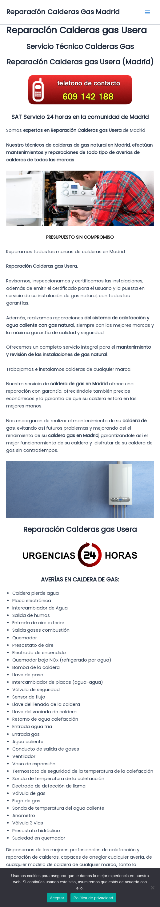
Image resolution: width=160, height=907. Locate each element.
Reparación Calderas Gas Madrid (63, 12)
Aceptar (57, 898)
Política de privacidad (93, 898)
